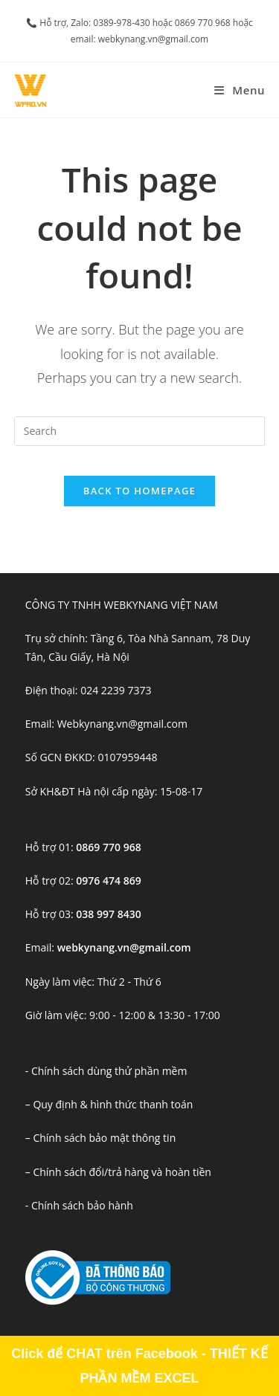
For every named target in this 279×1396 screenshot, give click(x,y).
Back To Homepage (139, 490)
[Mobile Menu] (239, 90)
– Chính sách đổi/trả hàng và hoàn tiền (118, 1172)
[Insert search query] (140, 431)
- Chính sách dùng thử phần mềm (106, 1071)
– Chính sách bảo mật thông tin (100, 1138)
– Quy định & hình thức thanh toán (109, 1104)
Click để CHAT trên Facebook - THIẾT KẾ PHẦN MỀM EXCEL (139, 1365)
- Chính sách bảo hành (79, 1205)
